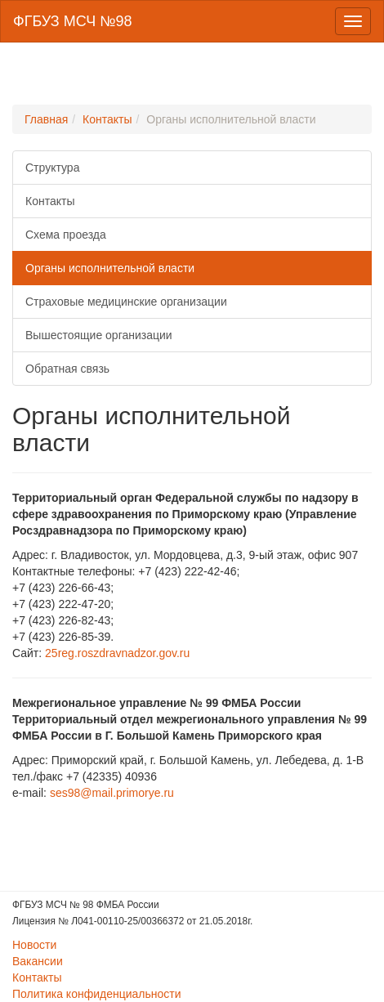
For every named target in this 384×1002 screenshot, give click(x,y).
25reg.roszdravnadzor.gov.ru (117, 653)
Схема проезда (65, 234)
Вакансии (37, 961)
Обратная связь (67, 368)
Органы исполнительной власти (109, 268)
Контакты (107, 119)
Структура (52, 167)
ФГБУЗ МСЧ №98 (72, 21)
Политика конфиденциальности (96, 993)
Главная (46, 119)
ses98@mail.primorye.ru (112, 792)
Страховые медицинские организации (126, 301)
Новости (34, 944)
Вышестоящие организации (98, 335)
